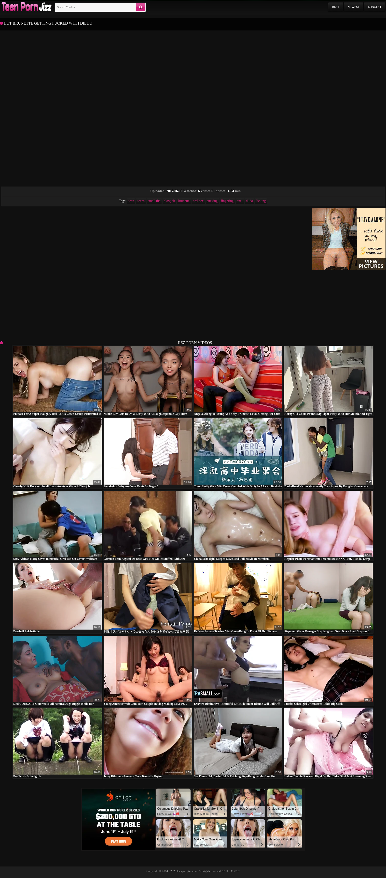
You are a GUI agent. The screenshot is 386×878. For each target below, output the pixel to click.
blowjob (169, 201)
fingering (227, 201)
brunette (184, 201)
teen (131, 201)
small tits (154, 201)
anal (240, 201)
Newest (354, 7)
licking (261, 201)
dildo (249, 201)
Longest (374, 7)
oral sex (198, 201)
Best (335, 7)
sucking (212, 201)
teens (141, 201)
